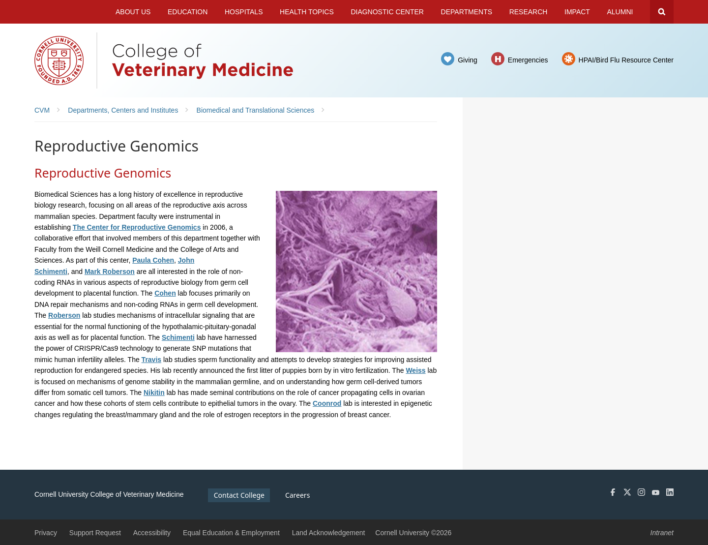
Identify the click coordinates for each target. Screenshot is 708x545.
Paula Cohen (153, 260)
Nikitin (154, 392)
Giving (467, 60)
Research (528, 12)
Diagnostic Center (387, 12)
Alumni (620, 12)
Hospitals (244, 12)
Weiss (415, 370)
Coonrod (327, 403)
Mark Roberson (110, 271)
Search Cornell (662, 12)
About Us (133, 12)
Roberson (64, 315)
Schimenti (178, 337)
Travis (151, 359)
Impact (577, 12)
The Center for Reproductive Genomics (137, 227)
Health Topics (307, 12)
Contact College (239, 495)
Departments (467, 12)
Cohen (165, 293)
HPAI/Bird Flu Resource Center (626, 60)
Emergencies (528, 60)
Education (187, 12)
